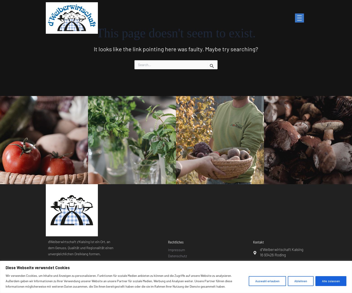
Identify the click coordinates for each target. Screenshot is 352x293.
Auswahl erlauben (267, 281)
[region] (176, 277)
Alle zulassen (331, 281)
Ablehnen (300, 281)
